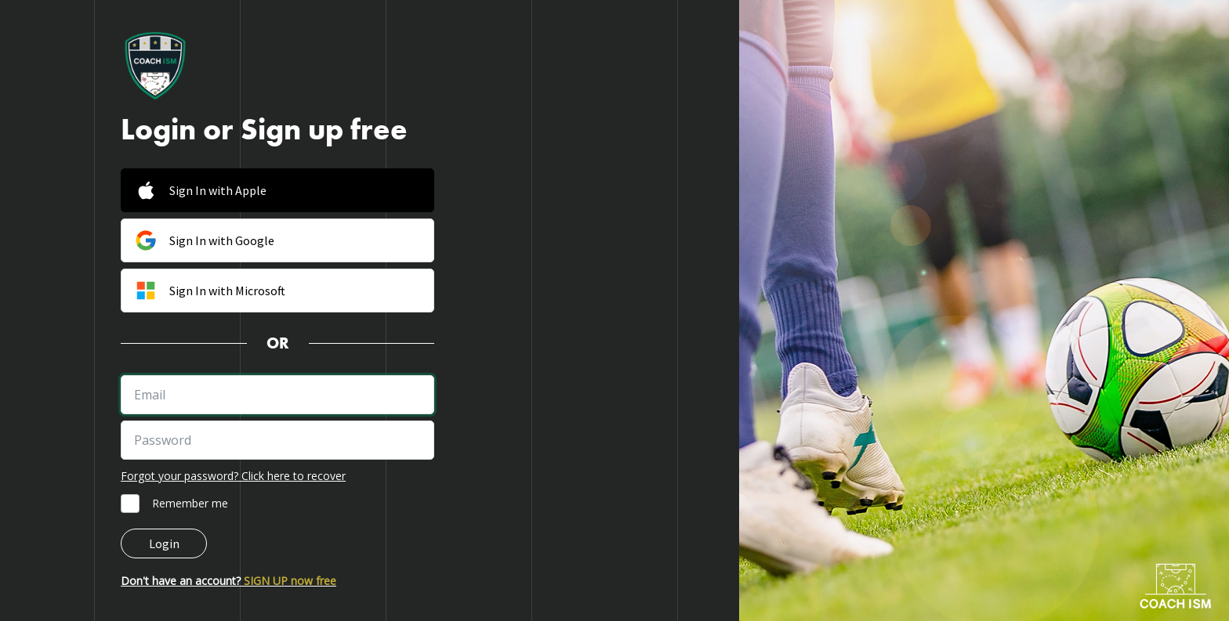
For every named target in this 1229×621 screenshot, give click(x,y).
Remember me (190, 503)
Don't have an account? (228, 580)
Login (164, 543)
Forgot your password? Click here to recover (233, 475)
